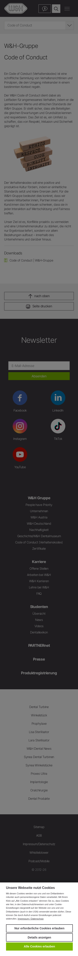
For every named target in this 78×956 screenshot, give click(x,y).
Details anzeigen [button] (39, 937)
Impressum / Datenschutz (31, 918)
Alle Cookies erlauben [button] (39, 946)
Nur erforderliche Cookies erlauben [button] (39, 928)
